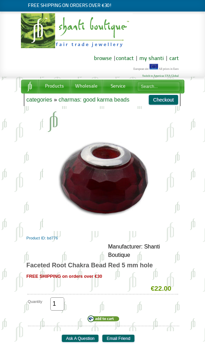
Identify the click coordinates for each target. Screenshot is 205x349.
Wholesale (86, 86)
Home (29, 87)
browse (103, 58)
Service (118, 86)
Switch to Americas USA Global (160, 75)
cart (174, 58)
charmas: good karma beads (94, 100)
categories (39, 100)
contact (125, 58)
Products (54, 86)
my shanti (151, 58)
